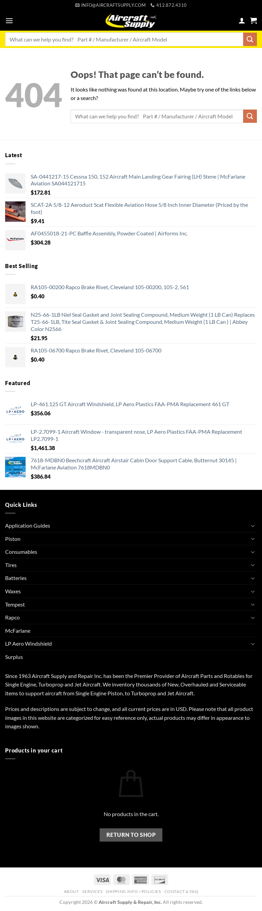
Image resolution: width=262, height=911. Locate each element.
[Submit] (250, 39)
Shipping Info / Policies (133, 891)
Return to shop (131, 835)
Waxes (13, 591)
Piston (12, 538)
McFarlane (17, 630)
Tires (11, 565)
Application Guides (27, 525)
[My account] (241, 20)
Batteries (16, 578)
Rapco (12, 617)
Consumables (21, 551)
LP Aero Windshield (28, 643)
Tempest (15, 604)
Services (92, 891)
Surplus (14, 656)
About (71, 891)
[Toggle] (253, 525)
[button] (9, 20)
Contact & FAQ (181, 891)
